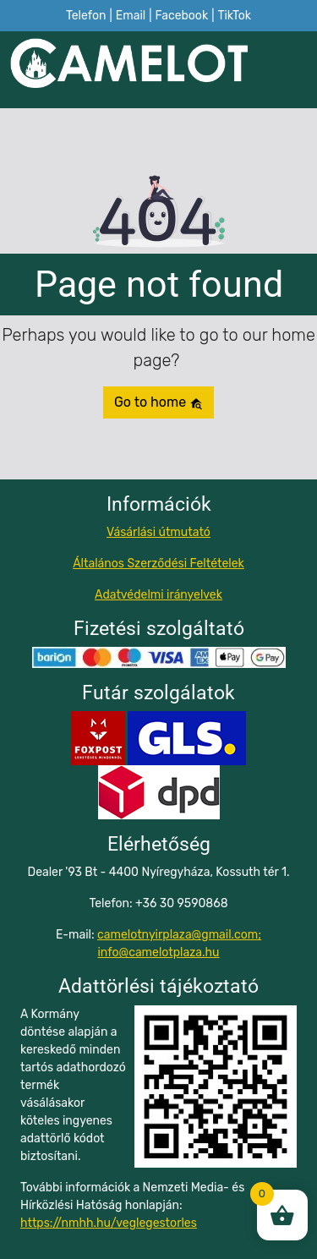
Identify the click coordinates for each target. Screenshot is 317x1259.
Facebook (181, 15)
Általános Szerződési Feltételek (158, 563)
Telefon (86, 15)
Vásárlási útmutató (158, 532)
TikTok (234, 15)
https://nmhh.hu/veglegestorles (108, 1223)
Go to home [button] (158, 402)
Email (130, 15)
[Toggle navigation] (297, 70)
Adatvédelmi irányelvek (158, 595)
